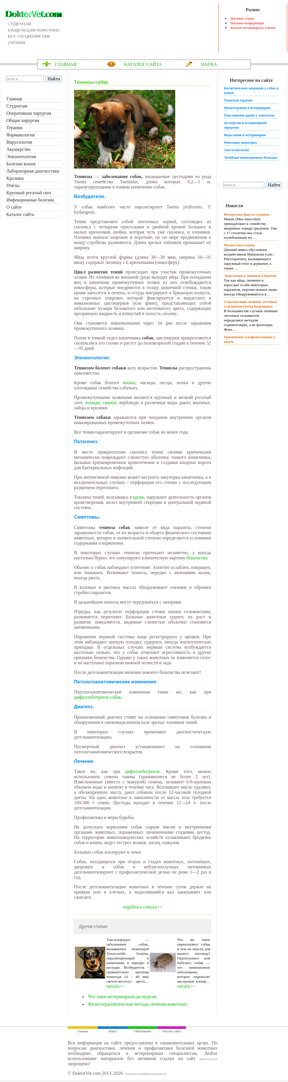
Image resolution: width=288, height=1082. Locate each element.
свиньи (110, 402)
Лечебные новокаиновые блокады (250, 158)
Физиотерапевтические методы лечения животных (137, 1004)
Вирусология (19, 142)
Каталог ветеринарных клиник (253, 28)
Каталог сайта (20, 214)
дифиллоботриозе (142, 771)
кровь (138, 497)
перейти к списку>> (142, 907)
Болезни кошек (21, 163)
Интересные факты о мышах (246, 214)
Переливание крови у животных (249, 115)
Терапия (14, 127)
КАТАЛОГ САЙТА (143, 64)
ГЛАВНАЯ (66, 64)
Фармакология (20, 134)
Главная (14, 98)
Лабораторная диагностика (32, 171)
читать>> (115, 986)
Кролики (14, 178)
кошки (129, 382)
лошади (92, 402)
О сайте (14, 207)
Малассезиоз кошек (239, 245)
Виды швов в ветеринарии (245, 135)
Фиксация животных (240, 142)
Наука (113, 1031)
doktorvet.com (208, 1059)
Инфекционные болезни (30, 199)
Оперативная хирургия (28, 113)
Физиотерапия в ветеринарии (247, 108)
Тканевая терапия (238, 100)
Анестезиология (236, 150)
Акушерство (18, 149)
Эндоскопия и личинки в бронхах (250, 276)
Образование (142, 1031)
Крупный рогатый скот (28, 192)
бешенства (197, 557)
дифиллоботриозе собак (97, 697)
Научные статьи (242, 18)
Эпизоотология (21, 156)
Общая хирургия (22, 120)
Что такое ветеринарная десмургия (123, 996)
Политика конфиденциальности (146, 1073)
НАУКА (209, 64)
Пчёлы (12, 185)
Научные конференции (247, 23)
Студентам (16, 105)
